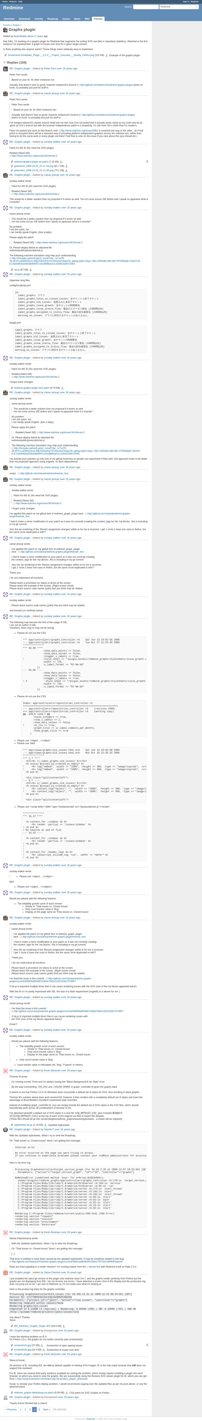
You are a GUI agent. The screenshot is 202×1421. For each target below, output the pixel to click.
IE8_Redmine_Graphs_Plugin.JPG (32, 1326)
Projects (13, 1)
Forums (98, 19)
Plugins (16, 25)
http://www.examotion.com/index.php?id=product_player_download (52, 1378)
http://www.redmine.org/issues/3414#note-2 (34, 155)
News (77, 19)
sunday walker (52, 141)
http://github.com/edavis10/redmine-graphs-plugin (106, 85)
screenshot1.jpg (22, 1345)
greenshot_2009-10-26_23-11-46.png (34, 170)
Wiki (87, 19)
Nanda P (49, 1129)
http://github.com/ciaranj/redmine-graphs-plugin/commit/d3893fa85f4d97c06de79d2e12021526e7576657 (50, 980)
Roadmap (52, 19)
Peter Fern (50, 68)
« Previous (11, 1409)
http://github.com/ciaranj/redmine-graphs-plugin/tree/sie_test (52, 551)
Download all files (147, 161)
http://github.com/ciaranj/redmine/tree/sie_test (44, 473)
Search (128, 7)
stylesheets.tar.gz (23, 1125)
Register (194, 1)
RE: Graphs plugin (19, 68)
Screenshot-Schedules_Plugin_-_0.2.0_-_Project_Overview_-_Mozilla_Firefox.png (51, 55)
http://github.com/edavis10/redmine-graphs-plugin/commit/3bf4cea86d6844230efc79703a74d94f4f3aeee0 (67, 1261)
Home (5, 1)
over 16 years (64, 68)
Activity (39, 19)
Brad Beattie (20, 36)
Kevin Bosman (52, 1070)
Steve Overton (52, 1272)
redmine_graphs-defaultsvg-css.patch (34, 1392)
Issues (66, 19)
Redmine (91, 1419)
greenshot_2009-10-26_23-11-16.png (34, 166)
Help (20, 1)
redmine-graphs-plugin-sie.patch (31, 161)
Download (24, 19)
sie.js (17, 269)
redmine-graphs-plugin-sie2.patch (32, 388)
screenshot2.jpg (22, 1349)
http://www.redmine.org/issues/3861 (79, 130)
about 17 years (35, 36)
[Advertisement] (172, 83)
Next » (46, 1409)
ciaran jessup (51, 93)
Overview (9, 19)
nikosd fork (94, 1266)
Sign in (186, 1)
